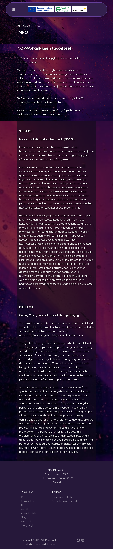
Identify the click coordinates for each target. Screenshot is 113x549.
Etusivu (26, 25)
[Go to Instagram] (82, 540)
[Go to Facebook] (78, 540)
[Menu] (14, 9)
